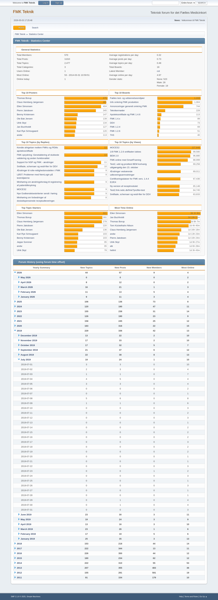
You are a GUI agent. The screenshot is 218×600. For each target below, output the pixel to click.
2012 (19, 572)
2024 (19, 306)
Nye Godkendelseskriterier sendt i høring (37, 193)
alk (111, 246)
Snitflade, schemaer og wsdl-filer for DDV (37, 166)
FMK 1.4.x (115, 118)
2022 (19, 316)
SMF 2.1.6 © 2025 (18, 596)
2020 (19, 326)
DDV (112, 123)
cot (158, 71)
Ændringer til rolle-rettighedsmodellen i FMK (38, 170)
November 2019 (29, 340)
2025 (19, 301)
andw (19, 135)
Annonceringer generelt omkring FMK (128, 106)
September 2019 (29, 350)
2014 (19, 563)
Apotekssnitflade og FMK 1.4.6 (125, 114)
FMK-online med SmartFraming (125, 160)
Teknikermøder (117, 110)
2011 (19, 577)
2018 (19, 543)
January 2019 (28, 539)
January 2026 (28, 297)
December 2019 (29, 335)
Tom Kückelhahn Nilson (121, 225)
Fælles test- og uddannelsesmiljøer (127, 98)
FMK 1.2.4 (115, 127)
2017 (19, 548)
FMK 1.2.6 (115, 131)
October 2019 (28, 345)
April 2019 (26, 524)
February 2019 (28, 534)
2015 (19, 558)
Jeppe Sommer (24, 242)
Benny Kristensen (25, 114)
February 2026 (28, 292)
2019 (19, 330)
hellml (113, 250)
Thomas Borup (24, 98)
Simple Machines (33, 596)
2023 (19, 311)
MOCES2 (21, 189)
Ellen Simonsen (24, 106)
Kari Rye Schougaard (27, 131)
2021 (19, 321)
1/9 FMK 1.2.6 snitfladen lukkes (125, 151)
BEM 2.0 (114, 155)
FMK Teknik (23, 11)
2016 (19, 553)
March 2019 (27, 529)
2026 (19, 272)
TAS (112, 135)
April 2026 (26, 282)
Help (181, 596)
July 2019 (26, 359)
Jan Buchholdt (24, 127)
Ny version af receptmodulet (124, 186)
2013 (19, 568)
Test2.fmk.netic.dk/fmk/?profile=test (127, 190)
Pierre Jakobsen (25, 110)
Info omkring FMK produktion (124, 102)
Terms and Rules (191, 596)
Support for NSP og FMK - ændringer (35, 162)
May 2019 (26, 519)
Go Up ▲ (203, 596)
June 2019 (26, 514)
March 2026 (27, 287)
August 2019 (27, 355)
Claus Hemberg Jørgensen (30, 102)
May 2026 (26, 277)
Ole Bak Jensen (25, 118)
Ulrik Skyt (21, 123)
